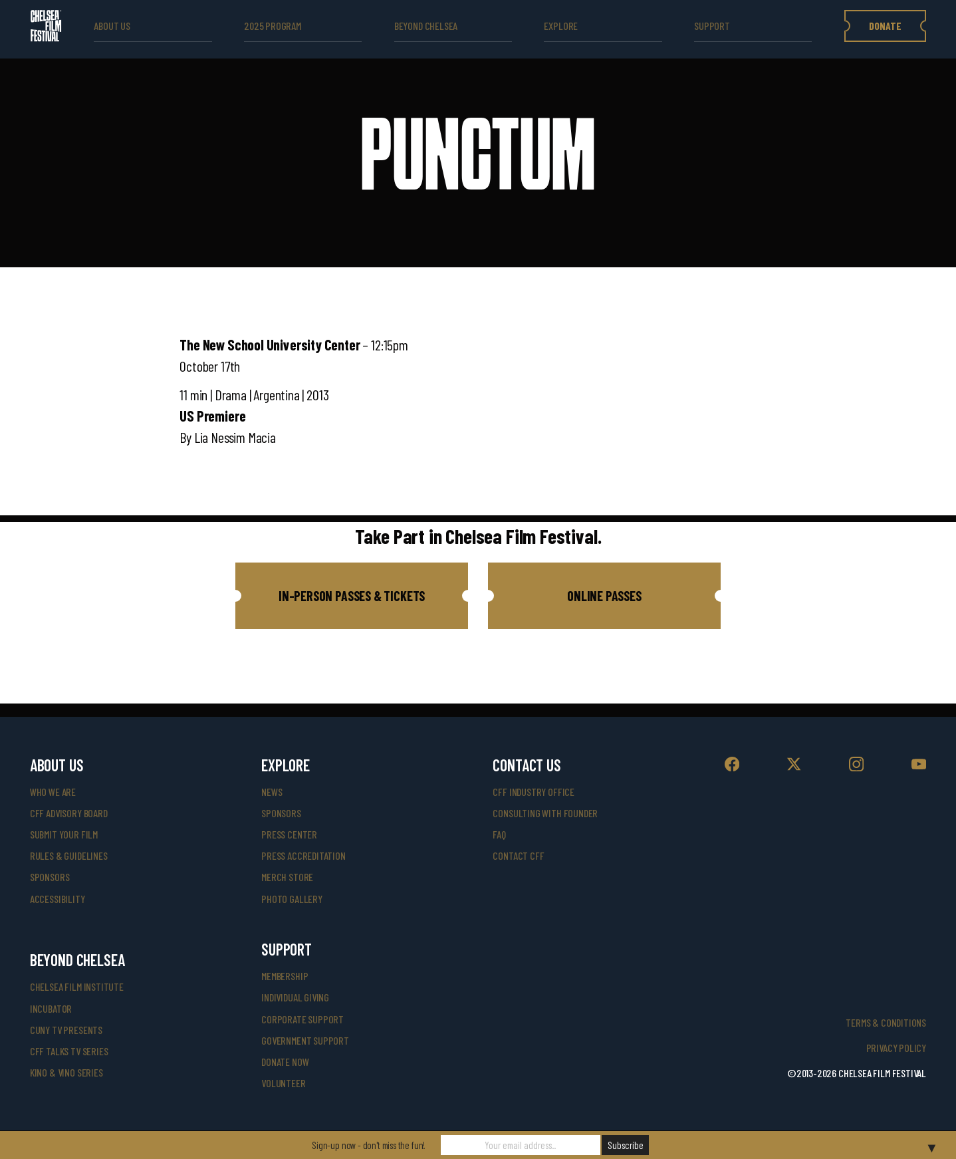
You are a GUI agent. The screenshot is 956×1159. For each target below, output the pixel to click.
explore (561, 25)
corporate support (302, 1019)
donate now (284, 1061)
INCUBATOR (51, 1008)
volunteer (283, 1083)
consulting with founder (545, 813)
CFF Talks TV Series (69, 1051)
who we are (53, 791)
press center (289, 834)
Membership (284, 975)
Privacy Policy (896, 1047)
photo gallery (291, 898)
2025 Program (272, 25)
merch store (287, 876)
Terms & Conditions (886, 1022)
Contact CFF (518, 855)
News (271, 791)
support (712, 25)
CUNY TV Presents (66, 1029)
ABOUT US (112, 25)
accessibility (57, 898)
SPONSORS (281, 813)
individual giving (295, 997)
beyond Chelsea (425, 25)
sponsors (50, 876)
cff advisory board (69, 813)
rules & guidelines (69, 855)
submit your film (64, 834)
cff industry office (533, 791)
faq (499, 834)
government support (305, 1040)
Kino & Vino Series (66, 1072)
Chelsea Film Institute (77, 986)
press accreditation (303, 855)
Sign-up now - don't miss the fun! (368, 1145)
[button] (351, 596)
